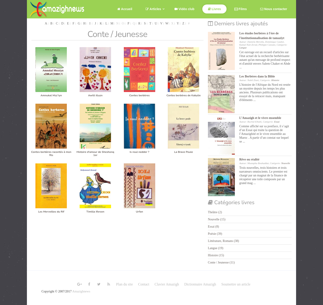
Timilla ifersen (95, 211)
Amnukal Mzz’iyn (51, 95)
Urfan (139, 211)
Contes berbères (139, 95)
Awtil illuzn (95, 95)
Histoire (275, 80)
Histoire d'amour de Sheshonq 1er (95, 153)
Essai (276, 121)
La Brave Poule (183, 152)
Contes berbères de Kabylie (183, 95)
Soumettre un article (236, 284)
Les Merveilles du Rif (51, 211)
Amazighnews (81, 291)
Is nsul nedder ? (139, 152)
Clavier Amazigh (167, 284)
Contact (143, 284)
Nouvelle (285, 163)
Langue (243, 47)
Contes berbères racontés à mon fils (51, 153)
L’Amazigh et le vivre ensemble (260, 118)
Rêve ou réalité (249, 159)
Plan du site (124, 284)
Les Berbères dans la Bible (257, 76)
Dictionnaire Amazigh (200, 284)
